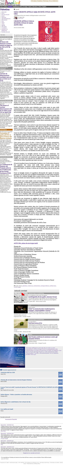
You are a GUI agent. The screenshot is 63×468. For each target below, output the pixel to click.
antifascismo (53, 285)
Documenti (4, 20)
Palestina (4, 9)
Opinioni (3, 17)
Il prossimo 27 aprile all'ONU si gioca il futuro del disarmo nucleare (6, 135)
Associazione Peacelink (11, 419)
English (44, 6)
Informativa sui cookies (54, 462)
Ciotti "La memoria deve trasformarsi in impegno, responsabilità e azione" (41, 310)
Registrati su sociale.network (31, 453)
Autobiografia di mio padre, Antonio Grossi (42, 297)
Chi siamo (33, 1)
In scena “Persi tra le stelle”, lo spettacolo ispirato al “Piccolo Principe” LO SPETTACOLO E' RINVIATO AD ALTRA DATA (29, 388)
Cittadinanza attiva (17, 6)
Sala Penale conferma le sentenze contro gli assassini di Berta (42, 338)
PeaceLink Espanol (6, 37)
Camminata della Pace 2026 (8, 372)
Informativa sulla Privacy (44, 462)
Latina (30, 334)
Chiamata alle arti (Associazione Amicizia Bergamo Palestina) (16, 380)
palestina (24, 285)
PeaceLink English (5, 100)
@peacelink (3, 425)
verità (15, 287)
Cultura (5, 6)
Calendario (35, 6)
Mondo (10, 6)
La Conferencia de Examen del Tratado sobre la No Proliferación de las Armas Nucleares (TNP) (6, 169)
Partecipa (45, 1)
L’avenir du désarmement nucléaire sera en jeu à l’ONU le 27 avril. (5, 77)
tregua (19, 287)
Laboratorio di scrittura (36, 293)
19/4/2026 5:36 (10, 425)
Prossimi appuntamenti (9, 370)
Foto (2, 21)
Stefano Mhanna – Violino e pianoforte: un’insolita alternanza (16, 394)
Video (39, 6)
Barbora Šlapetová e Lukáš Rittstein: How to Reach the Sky (15, 402)
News (2, 13)
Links (2, 24)
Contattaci (39, 1)
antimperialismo (45, 285)
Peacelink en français (4, 68)
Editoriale (4, 12)
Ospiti (29, 6)
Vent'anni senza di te (35, 323)
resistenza (30, 285)
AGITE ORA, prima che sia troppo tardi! (26, 243)
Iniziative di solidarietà (4, 30)
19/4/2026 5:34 (10, 440)
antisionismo (37, 285)
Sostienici (55, 1)
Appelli (3, 25)
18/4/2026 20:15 (10, 446)
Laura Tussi (20, 18)
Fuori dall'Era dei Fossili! (7, 409)
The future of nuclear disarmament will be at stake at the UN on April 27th (6, 108)
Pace (1, 6)
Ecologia (25, 6)
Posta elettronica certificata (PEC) (33, 463)
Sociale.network (5, 32)
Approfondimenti (5, 18)
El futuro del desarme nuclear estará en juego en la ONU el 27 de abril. (6, 45)
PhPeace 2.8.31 (36, 462)
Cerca (50, 1)
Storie (3, 16)
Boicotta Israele (5, 14)
